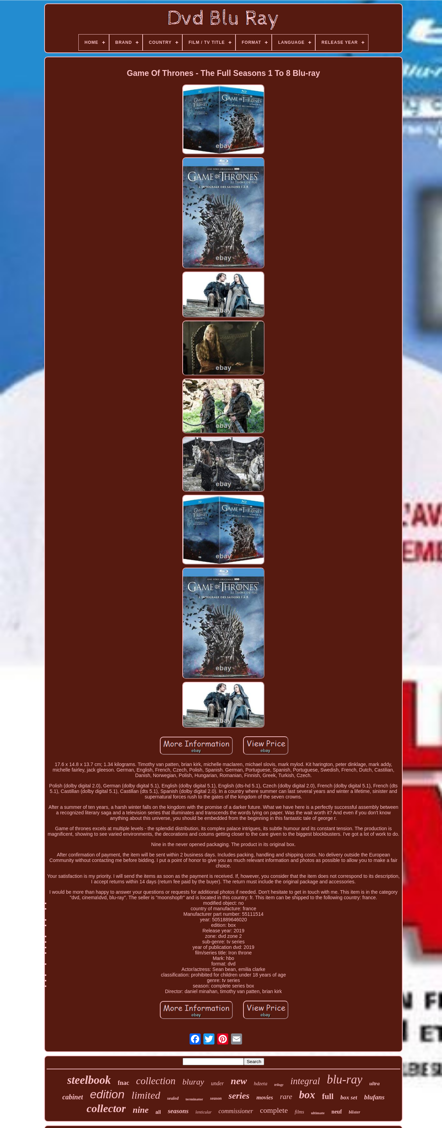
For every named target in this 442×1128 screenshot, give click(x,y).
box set (348, 1097)
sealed (173, 1098)
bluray (193, 1081)
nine (140, 1110)
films (299, 1112)
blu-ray (344, 1079)
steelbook (89, 1080)
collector (106, 1108)
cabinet (72, 1097)
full (328, 1096)
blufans (374, 1097)
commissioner (236, 1111)
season (215, 1098)
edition (107, 1094)
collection (155, 1080)
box (307, 1095)
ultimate (318, 1113)
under (217, 1083)
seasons (178, 1111)
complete (274, 1110)
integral (305, 1081)
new (239, 1081)
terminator (194, 1099)
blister (354, 1112)
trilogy (279, 1085)
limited (146, 1095)
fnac (123, 1082)
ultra (374, 1083)
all (158, 1112)
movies (265, 1097)
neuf (337, 1112)
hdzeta (260, 1083)
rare (286, 1096)
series (239, 1096)
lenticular (203, 1112)
